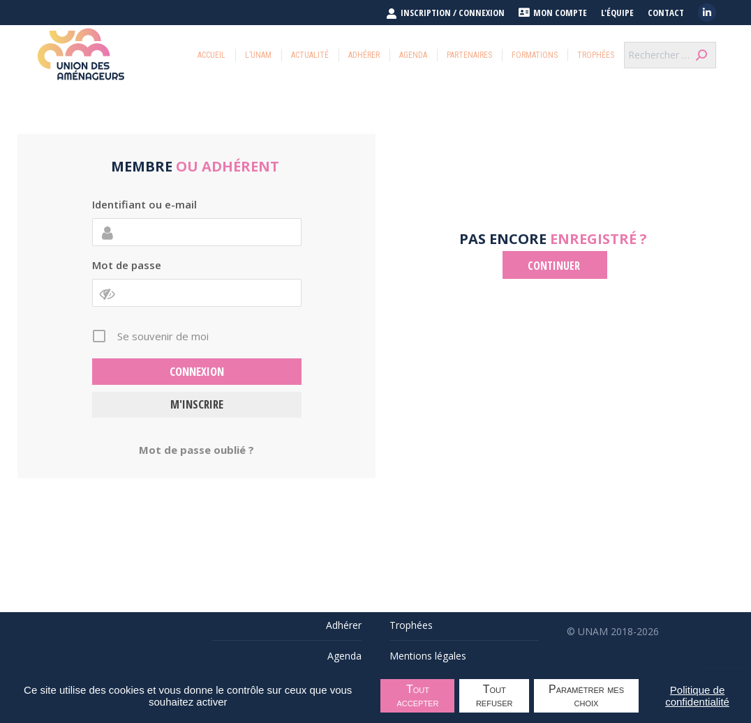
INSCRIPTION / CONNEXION (445, 12)
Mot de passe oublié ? (196, 450)
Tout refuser (494, 695)
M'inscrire (196, 404)
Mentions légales (427, 655)
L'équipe (617, 13)
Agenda (344, 655)
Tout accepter (418, 695)
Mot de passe (126, 265)
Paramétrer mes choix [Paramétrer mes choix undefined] (586, 695)
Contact (666, 13)
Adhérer (344, 625)
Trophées (411, 625)
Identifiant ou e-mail (144, 204)
